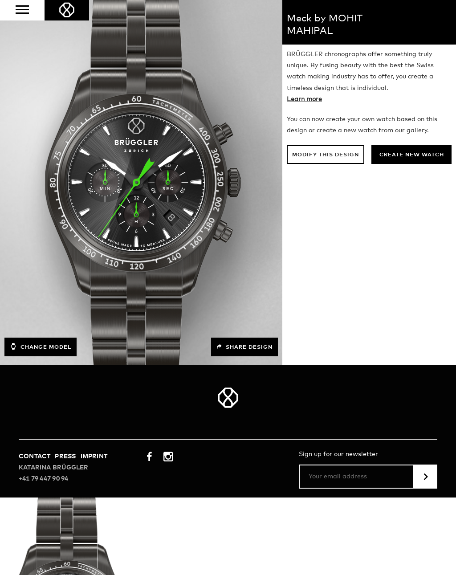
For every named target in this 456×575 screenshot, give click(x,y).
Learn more (304, 99)
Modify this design (325, 155)
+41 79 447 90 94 (43, 479)
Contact (34, 456)
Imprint (94, 456)
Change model (40, 346)
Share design (244, 347)
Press (65, 456)
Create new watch (411, 155)
